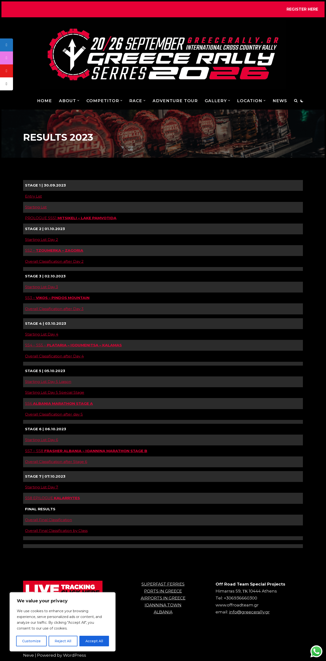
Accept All (94, 641)
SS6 (59, 403)
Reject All (63, 641)
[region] (62, 621)
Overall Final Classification (48, 520)
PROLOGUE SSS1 (70, 218)
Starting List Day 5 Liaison (48, 381)
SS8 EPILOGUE (52, 498)
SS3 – (57, 297)
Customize (31, 641)
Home (44, 100)
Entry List (33, 196)
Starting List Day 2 (41, 239)
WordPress (74, 655)
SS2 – (54, 250)
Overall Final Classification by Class (56, 530)
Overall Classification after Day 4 (54, 356)
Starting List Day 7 (41, 487)
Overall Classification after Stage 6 (56, 461)
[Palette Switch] (302, 101)
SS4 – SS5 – (73, 345)
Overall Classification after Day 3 (54, 308)
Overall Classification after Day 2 (54, 261)
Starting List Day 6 (41, 439)
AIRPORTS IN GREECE (163, 598)
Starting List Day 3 (41, 287)
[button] (78, 101)
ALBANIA (163, 612)
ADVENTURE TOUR (175, 100)
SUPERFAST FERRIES (163, 584)
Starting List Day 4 (41, 334)
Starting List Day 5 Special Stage (54, 392)
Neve (28, 655)
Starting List (36, 207)
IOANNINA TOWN (163, 605)
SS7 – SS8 (77, 451)
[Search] (296, 100)
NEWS (280, 100)
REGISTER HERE (302, 9)
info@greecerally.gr (249, 612)
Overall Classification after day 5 (54, 414)
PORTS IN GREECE (163, 591)
